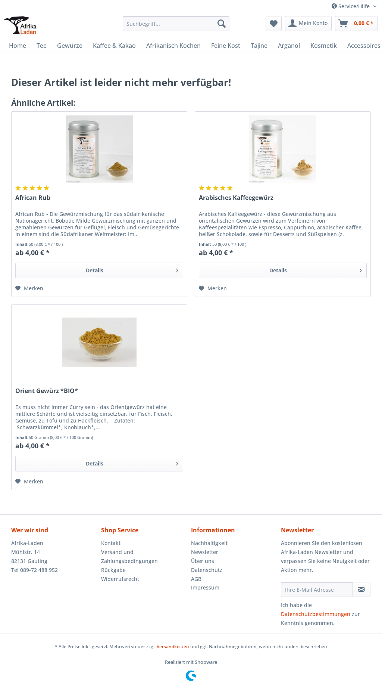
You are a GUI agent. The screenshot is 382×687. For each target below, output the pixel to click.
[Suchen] (221, 23)
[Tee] (41, 45)
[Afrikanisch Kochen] (173, 45)
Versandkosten (173, 646)
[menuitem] (176, 27)
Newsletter (204, 552)
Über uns (202, 560)
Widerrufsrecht (120, 578)
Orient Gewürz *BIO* (46, 391)
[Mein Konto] (308, 23)
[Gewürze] (70, 45)
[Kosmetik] (323, 45)
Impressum (205, 587)
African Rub (32, 198)
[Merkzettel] (274, 23)
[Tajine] (259, 45)
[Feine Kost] (225, 45)
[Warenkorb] (356, 23)
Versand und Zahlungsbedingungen (129, 556)
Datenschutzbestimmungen (315, 614)
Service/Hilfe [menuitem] (351, 6)
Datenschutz (206, 569)
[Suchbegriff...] (176, 23)
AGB (196, 578)
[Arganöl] (289, 45)
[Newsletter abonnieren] (361, 589)
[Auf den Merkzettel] (29, 288)
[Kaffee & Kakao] (114, 45)
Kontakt (110, 543)
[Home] (17, 45)
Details (132, 269)
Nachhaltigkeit (209, 543)
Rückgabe (113, 569)
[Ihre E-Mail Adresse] (317, 589)
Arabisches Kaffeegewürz (236, 198)
